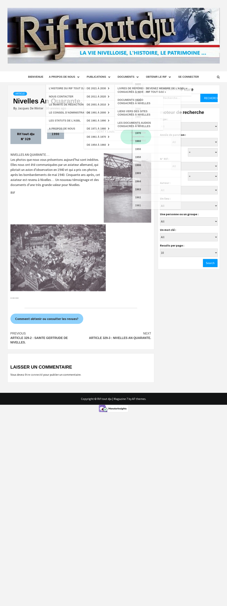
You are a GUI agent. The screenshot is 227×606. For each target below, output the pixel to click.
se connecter (188, 76)
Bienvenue (35, 76)
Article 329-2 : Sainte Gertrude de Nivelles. (45, 337)
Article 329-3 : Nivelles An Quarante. (116, 335)
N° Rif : (164, 159)
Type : (164, 119)
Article (20, 93)
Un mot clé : (168, 230)
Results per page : (172, 245)
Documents (129, 76)
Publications (99, 76)
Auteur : (165, 183)
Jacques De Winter (31, 108)
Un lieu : (165, 198)
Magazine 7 (121, 399)
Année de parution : (173, 135)
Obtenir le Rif (159, 76)
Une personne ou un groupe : (179, 214)
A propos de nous (65, 76)
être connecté (34, 374)
